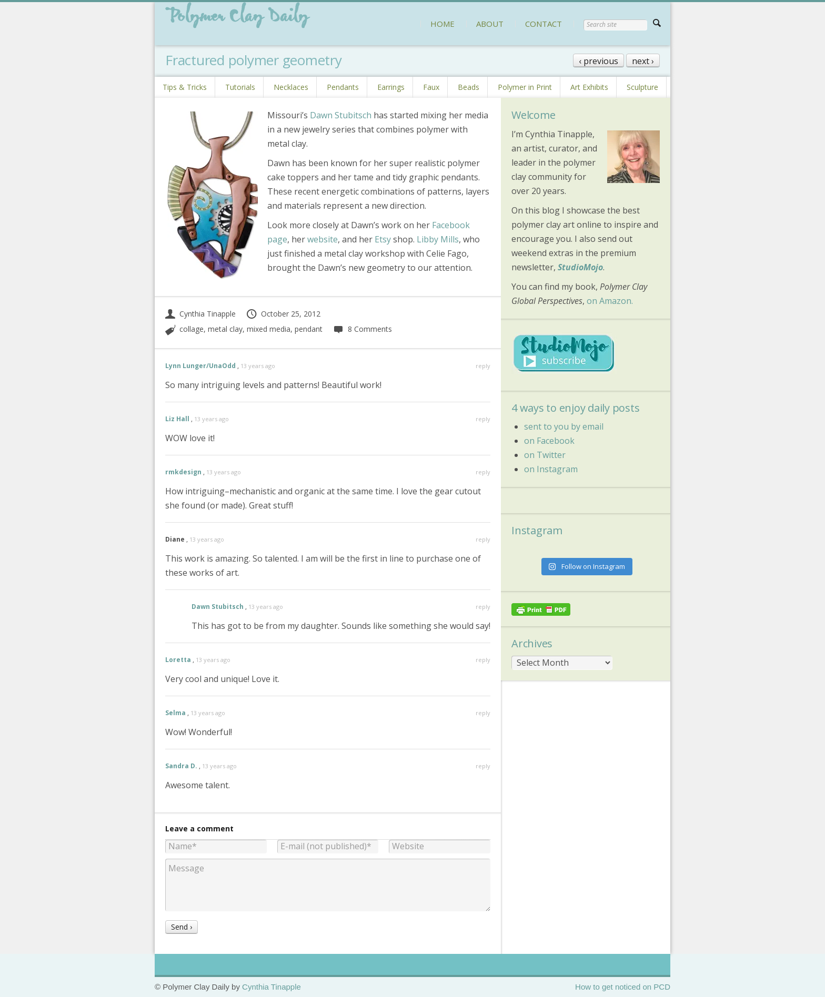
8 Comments (362, 329)
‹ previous (598, 61)
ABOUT (490, 23)
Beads (468, 87)
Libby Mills (438, 239)
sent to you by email (563, 426)
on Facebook (549, 440)
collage (191, 329)
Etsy (383, 239)
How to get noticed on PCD (622, 986)
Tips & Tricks (185, 87)
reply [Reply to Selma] (483, 713)
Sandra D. (181, 765)
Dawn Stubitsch (340, 115)
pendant (309, 329)
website (322, 239)
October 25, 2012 (283, 314)
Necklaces (291, 87)
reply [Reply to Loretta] (483, 660)
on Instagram (551, 469)
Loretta (178, 659)
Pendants (343, 87)
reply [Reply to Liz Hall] (483, 419)
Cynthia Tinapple (200, 314)
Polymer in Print (525, 87)
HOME (442, 23)
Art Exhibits (589, 87)
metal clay (225, 329)
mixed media (268, 329)
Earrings (391, 87)
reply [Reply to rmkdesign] (483, 472)
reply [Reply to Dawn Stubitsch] (483, 607)
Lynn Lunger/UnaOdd (200, 365)
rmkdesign (183, 471)
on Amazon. (610, 301)
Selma (175, 712)
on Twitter (545, 455)
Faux (431, 87)
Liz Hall (177, 418)
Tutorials (240, 87)
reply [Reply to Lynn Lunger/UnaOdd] (483, 366)
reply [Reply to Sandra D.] (483, 766)
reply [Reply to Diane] (483, 539)
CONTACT (543, 23)
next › (643, 61)
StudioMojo (580, 267)
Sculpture (642, 87)
